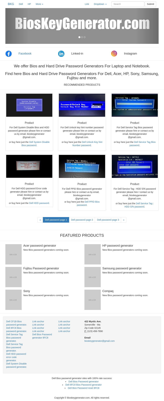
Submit (150, 4)
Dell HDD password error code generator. (16, 357)
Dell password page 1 (56, 220)
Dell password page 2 (82, 220)
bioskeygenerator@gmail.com (99, 341)
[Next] (124, 220)
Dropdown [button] (100, 4)
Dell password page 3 (108, 220)
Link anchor (38, 321)
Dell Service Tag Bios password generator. (14, 337)
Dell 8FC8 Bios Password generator (83, 384)
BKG (11, 4)
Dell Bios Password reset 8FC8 (83, 388)
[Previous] (40, 220)
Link (87, 4)
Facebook (25, 53)
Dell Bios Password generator (83, 381)
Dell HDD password (39, 203)
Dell (22, 3)
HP (29, 4)
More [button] (39, 4)
